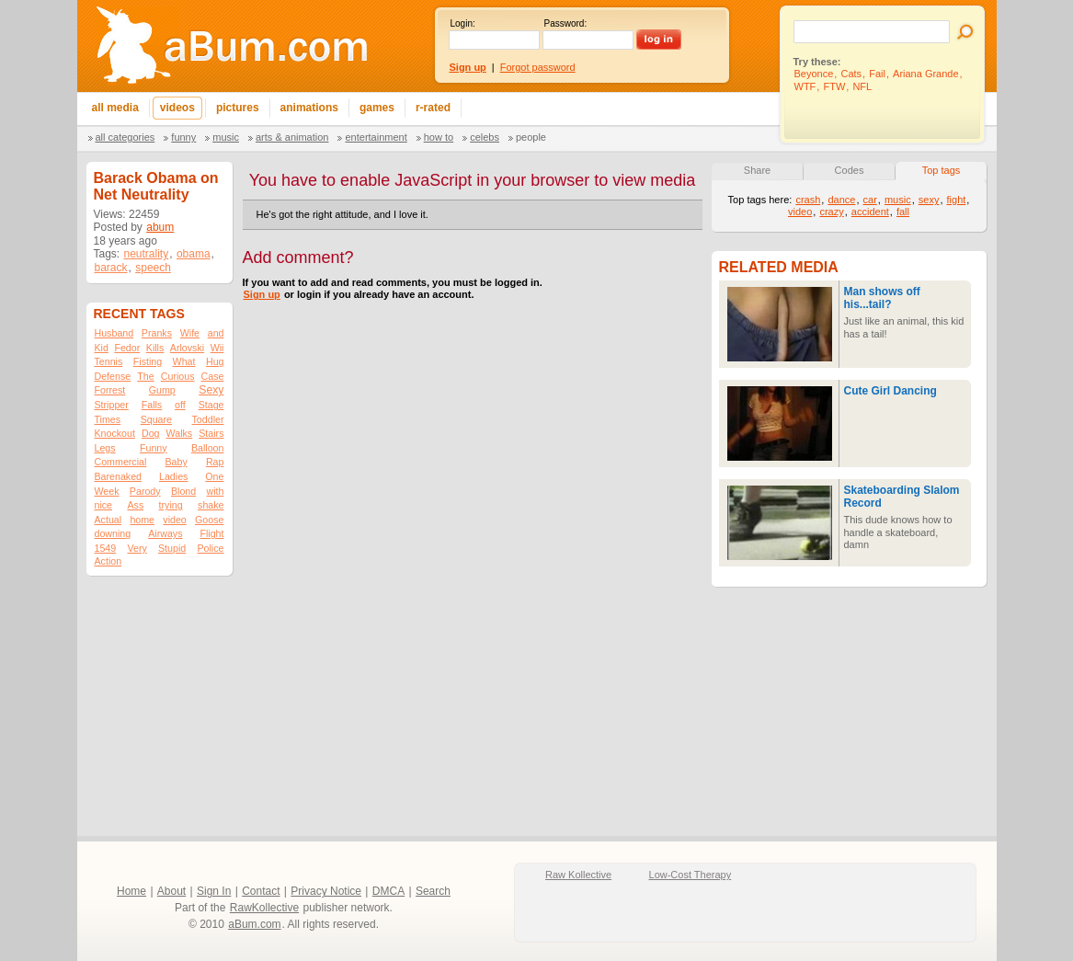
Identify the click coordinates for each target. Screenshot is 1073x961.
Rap (215, 461)
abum (160, 227)
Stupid (172, 548)
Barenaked (119, 476)
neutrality (146, 253)
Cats (851, 73)
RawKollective (264, 907)
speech (153, 267)
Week (107, 491)
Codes (849, 170)
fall (902, 211)
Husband (114, 332)
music (898, 199)
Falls (152, 404)
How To (438, 137)
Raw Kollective (578, 874)
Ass (135, 504)
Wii (217, 347)
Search (433, 891)
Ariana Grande (926, 73)
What (184, 361)
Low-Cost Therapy (690, 874)
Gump (162, 389)
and (216, 332)
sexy (929, 199)
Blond (183, 491)
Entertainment (375, 137)
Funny (183, 137)
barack (111, 267)
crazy (831, 211)
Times (108, 419)
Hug (215, 361)
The (145, 376)
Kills (155, 347)
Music (225, 137)
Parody (145, 491)
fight (956, 199)
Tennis (109, 361)
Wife (190, 332)
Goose (209, 519)
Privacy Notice (326, 891)
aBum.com (254, 924)
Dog (151, 433)
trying (171, 504)
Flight (211, 533)
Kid (101, 347)
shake (210, 504)
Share (757, 170)
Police (210, 548)
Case (212, 376)
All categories (125, 137)
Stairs (211, 433)
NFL (862, 86)
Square (156, 419)
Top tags (941, 170)
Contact (261, 891)
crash (807, 199)
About (171, 891)
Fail (877, 73)
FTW (834, 86)
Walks (179, 433)
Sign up (262, 294)
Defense (113, 376)
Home (131, 891)
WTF (805, 86)
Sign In (214, 891)
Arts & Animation (292, 137)
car (870, 199)
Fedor (127, 347)
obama (194, 253)
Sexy (211, 389)
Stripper (112, 404)
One (214, 476)
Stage (211, 404)
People (531, 137)
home (142, 519)
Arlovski (187, 347)
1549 (106, 548)
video (174, 519)
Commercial (121, 461)
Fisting (147, 361)
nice (104, 504)
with (215, 491)
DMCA (388, 891)
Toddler (208, 419)
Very (136, 548)
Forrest (110, 389)
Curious (178, 376)
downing (113, 533)
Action (108, 560)
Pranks (157, 332)
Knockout (115, 433)
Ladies (173, 476)
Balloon (207, 447)
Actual (108, 519)
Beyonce (814, 73)
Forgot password (538, 67)
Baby (176, 461)
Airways (165, 533)
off (180, 404)
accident (870, 211)
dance (841, 199)
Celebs (484, 137)
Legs (105, 447)
